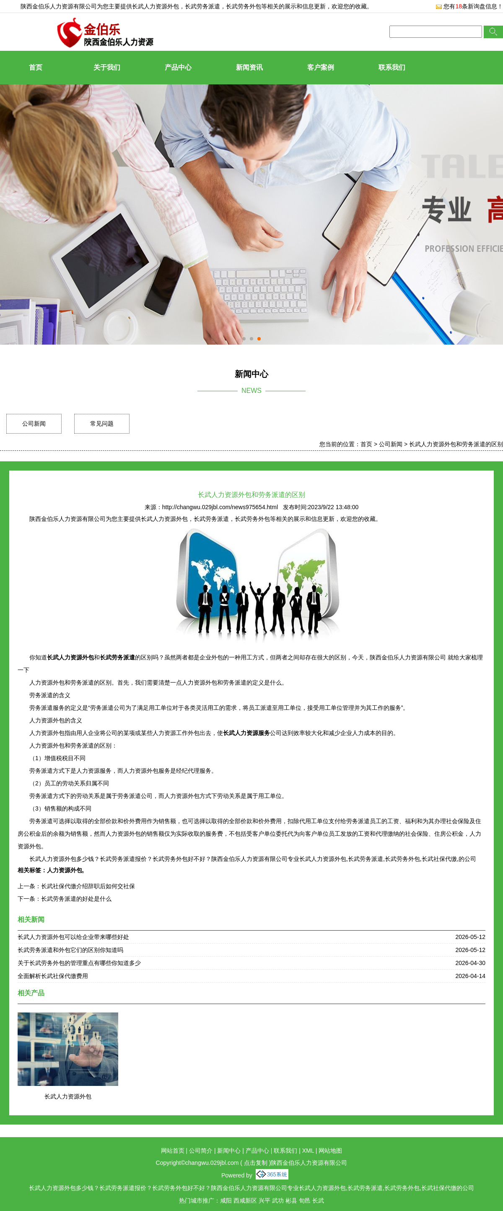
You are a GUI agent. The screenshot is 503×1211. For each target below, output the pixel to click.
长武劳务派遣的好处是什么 (76, 898)
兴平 (264, 1200)
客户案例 (320, 67)
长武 (318, 1200)
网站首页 (172, 1150)
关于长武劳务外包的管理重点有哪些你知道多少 (79, 963)
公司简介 (201, 1150)
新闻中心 (229, 1150)
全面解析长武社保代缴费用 (53, 976)
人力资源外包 (64, 870)
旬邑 (305, 1200)
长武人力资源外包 (155, 6)
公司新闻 (34, 423)
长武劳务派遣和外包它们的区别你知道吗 (70, 950)
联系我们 (392, 67)
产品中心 (178, 67)
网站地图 (330, 1150)
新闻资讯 (249, 67)
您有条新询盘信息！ (469, 6)
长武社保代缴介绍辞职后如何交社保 (88, 886)
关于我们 (106, 67)
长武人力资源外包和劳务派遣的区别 (456, 444)
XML (308, 1150)
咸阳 (226, 1200)
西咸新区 (245, 1200)
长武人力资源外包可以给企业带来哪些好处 (73, 937)
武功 (278, 1200)
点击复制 (255, 1162)
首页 (35, 67)
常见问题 (102, 423)
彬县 (291, 1200)
